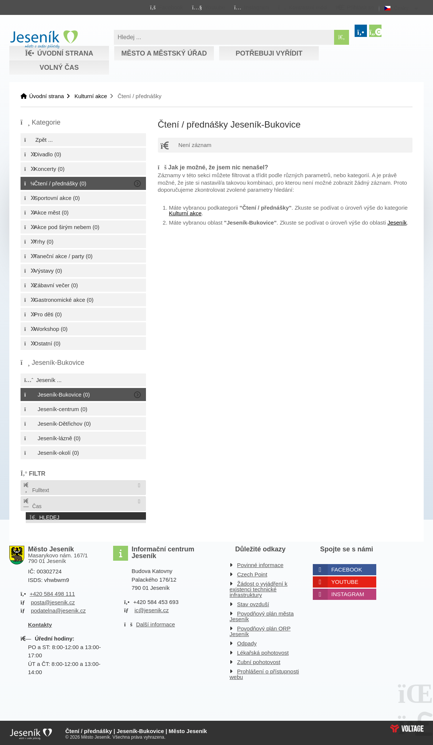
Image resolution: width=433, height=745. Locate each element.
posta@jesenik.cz (53, 600)
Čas (32, 503)
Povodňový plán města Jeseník (262, 615)
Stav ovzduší (253, 603)
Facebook (346, 568)
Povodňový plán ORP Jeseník (260, 630)
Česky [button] (401, 8)
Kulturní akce (90, 96)
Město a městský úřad (164, 53)
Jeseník (397, 222)
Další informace (155, 622)
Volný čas (59, 67)
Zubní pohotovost (258, 660)
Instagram (347, 592)
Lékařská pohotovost (263, 651)
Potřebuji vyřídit (269, 53)
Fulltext (36, 487)
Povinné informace (260, 563)
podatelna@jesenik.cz (58, 609)
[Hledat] (341, 37)
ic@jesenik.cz (151, 608)
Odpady (247, 642)
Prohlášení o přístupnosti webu (264, 673)
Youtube (345, 580)
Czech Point (252, 573)
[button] (302, 7)
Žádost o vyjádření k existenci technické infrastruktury (258, 588)
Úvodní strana (43, 39)
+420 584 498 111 (52, 592)
